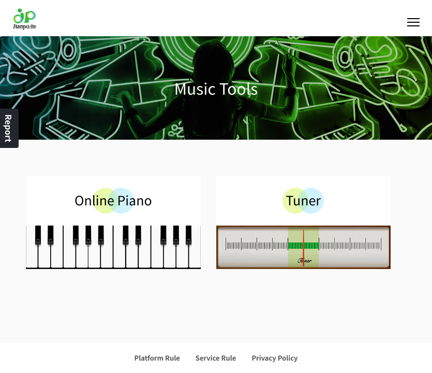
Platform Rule (157, 358)
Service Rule (216, 358)
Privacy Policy (274, 358)
